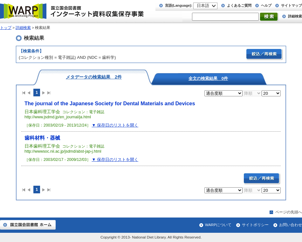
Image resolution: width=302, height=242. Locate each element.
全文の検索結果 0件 (208, 78)
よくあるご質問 (239, 5)
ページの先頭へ (288, 212)
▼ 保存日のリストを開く (115, 125)
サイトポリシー (255, 225)
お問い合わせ (290, 225)
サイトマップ (291, 5)
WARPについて (218, 225)
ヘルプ (266, 5)
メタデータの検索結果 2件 (94, 76)
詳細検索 (295, 16)
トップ (5, 28)
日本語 (203, 5)
